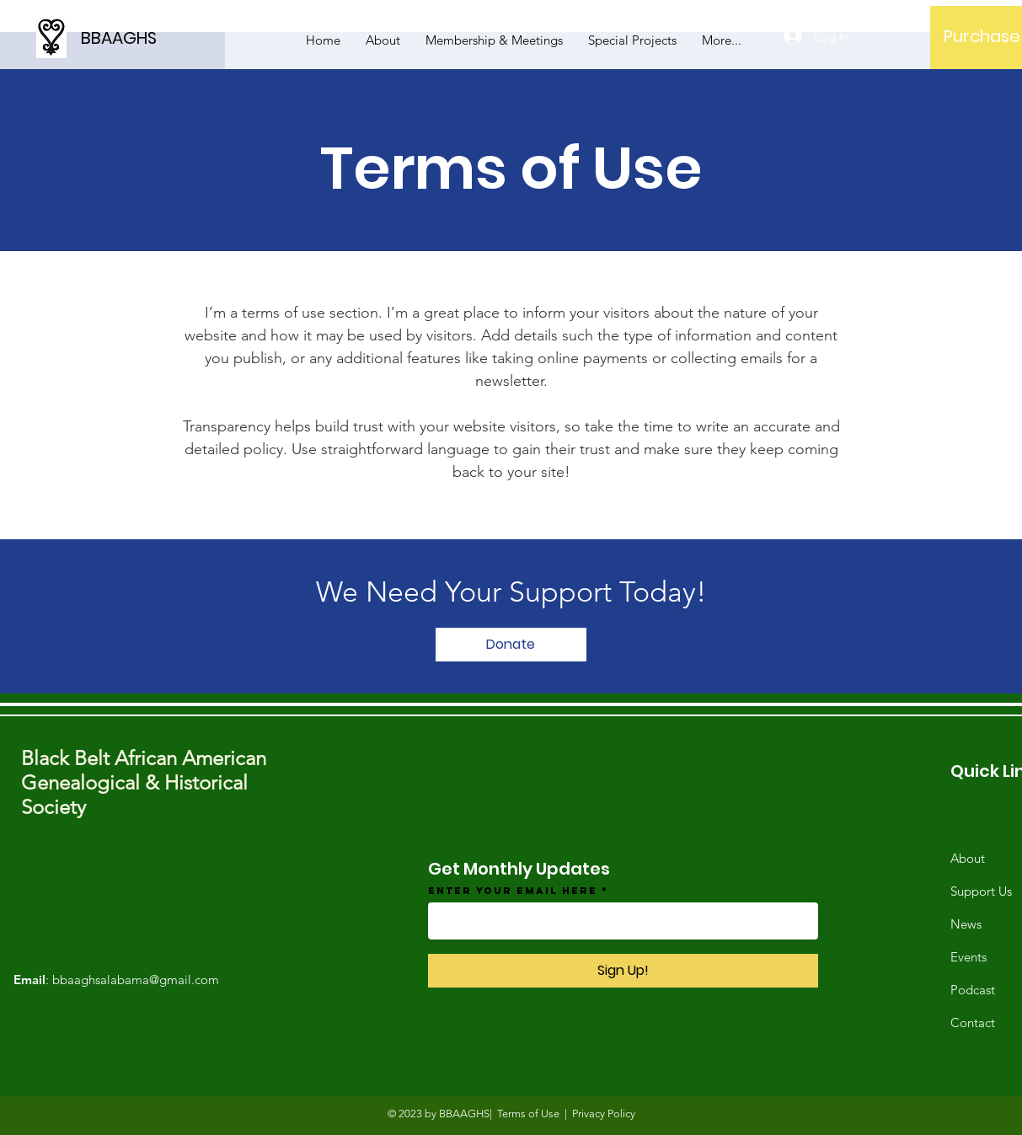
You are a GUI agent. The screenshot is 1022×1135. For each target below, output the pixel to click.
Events (968, 957)
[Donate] (511, 644)
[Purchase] (982, 36)
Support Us (981, 891)
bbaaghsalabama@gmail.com (135, 980)
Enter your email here (512, 890)
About (967, 858)
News (966, 924)
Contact (972, 1023)
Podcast (972, 990)
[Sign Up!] (623, 971)
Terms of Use (528, 1113)
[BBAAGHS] (157, 37)
